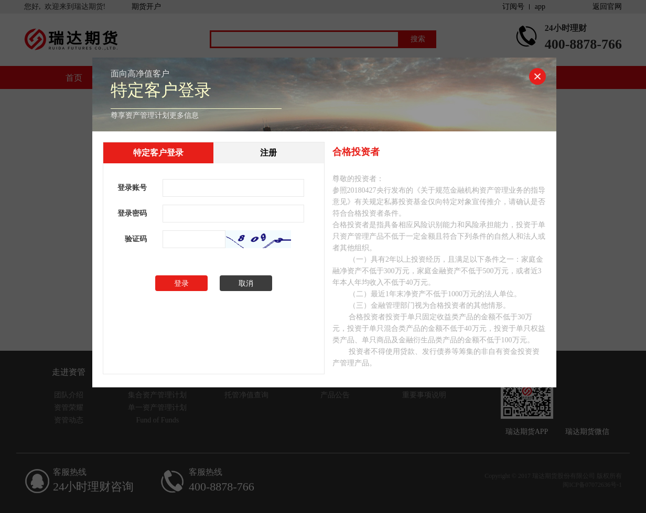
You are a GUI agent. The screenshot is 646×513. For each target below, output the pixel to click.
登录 (181, 283)
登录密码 (132, 213)
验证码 (136, 239)
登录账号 (132, 188)
